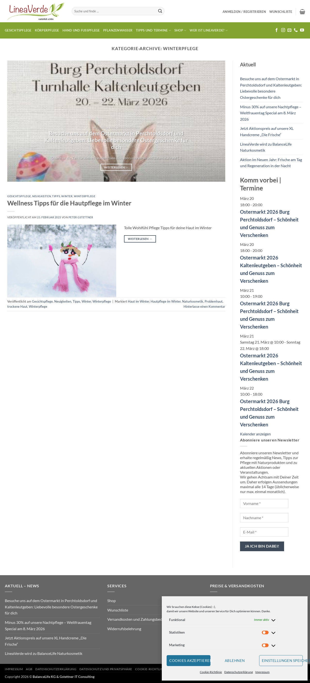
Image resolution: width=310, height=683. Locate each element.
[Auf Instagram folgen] (283, 30)
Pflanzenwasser (118, 30)
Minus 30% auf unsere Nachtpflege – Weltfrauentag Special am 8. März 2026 (270, 112)
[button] (244, 11)
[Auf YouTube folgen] (302, 30)
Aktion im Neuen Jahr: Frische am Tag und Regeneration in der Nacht (271, 162)
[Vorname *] (264, 503)
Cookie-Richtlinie (211, 672)
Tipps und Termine (153, 30)
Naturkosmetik (192, 301)
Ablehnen (235, 660)
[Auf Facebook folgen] (277, 30)
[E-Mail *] (264, 532)
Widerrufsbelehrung (124, 628)
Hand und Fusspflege (81, 30)
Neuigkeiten (41, 196)
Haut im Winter (138, 301)
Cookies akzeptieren (189, 660)
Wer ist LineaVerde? (208, 30)
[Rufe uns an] (296, 30)
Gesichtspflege (18, 30)
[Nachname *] (264, 517)
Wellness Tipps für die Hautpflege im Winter (69, 203)
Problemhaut (214, 301)
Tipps (56, 196)
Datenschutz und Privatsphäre (105, 669)
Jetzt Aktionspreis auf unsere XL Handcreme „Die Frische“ (267, 131)
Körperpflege (47, 30)
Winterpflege (84, 196)
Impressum (262, 672)
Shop (180, 30)
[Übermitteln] (160, 11)
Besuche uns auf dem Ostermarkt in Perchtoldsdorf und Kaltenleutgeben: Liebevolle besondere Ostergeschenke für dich (116, 140)
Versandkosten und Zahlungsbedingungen (142, 619)
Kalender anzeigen (255, 434)
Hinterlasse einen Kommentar (204, 306)
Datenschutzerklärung (238, 672)
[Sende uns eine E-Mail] (289, 30)
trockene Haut (17, 306)
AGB (29, 669)
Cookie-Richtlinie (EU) (154, 669)
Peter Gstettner (81, 217)
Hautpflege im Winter (166, 301)
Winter (66, 196)
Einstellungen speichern (282, 660)
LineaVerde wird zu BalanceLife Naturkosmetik (266, 147)
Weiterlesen (116, 167)
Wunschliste (117, 610)
